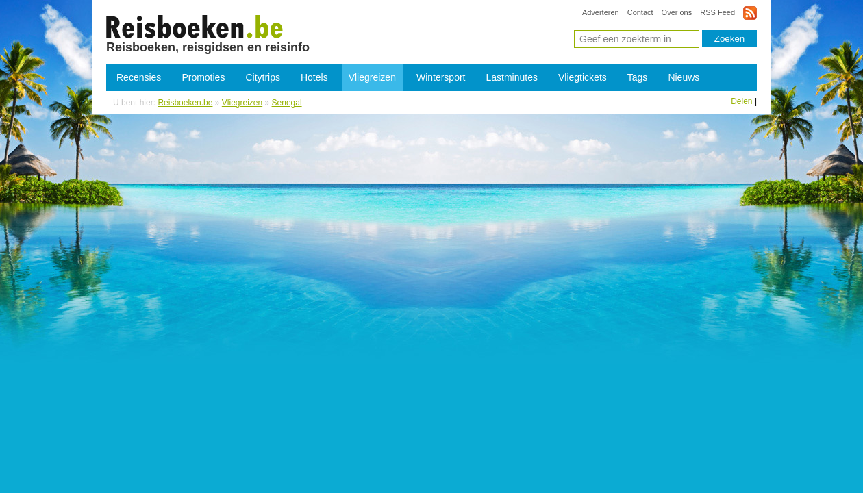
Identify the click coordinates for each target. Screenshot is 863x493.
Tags (637, 77)
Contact (640, 12)
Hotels (314, 77)
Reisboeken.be (185, 103)
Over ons (677, 12)
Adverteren (600, 12)
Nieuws (683, 77)
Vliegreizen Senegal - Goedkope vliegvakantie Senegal (195, 26)
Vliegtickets (582, 77)
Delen (741, 101)
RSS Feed (717, 12)
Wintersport (441, 77)
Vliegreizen (372, 77)
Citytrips (262, 77)
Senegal (287, 103)
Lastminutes (512, 77)
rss (750, 12)
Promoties (203, 77)
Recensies (138, 77)
